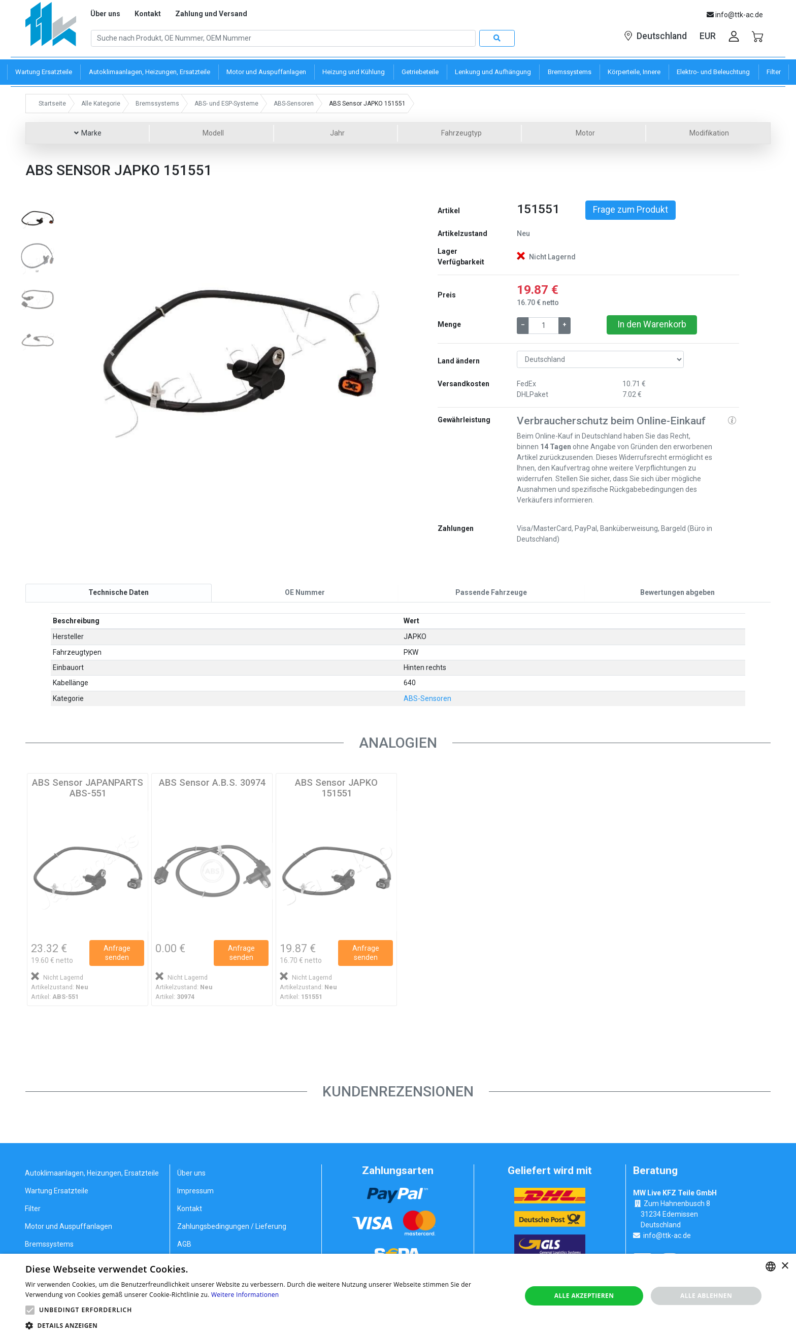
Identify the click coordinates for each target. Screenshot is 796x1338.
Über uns (105, 14)
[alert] (398, 1296)
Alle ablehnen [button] (706, 1295)
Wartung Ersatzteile (56, 1190)
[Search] (283, 38)
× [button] (784, 1266)
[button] (111, 351)
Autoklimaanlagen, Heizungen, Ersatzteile (92, 1172)
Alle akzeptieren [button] (584, 1295)
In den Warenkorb (651, 324)
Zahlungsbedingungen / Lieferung (231, 1226)
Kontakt (148, 14)
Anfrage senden (117, 952)
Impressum (195, 1190)
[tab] (118, 593)
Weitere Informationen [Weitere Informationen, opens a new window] (245, 1294)
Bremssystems (49, 1244)
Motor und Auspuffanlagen (68, 1226)
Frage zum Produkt (630, 210)
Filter (33, 1208)
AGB (184, 1244)
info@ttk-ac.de (667, 1235)
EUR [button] (708, 36)
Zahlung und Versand (211, 14)
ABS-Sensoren (427, 698)
